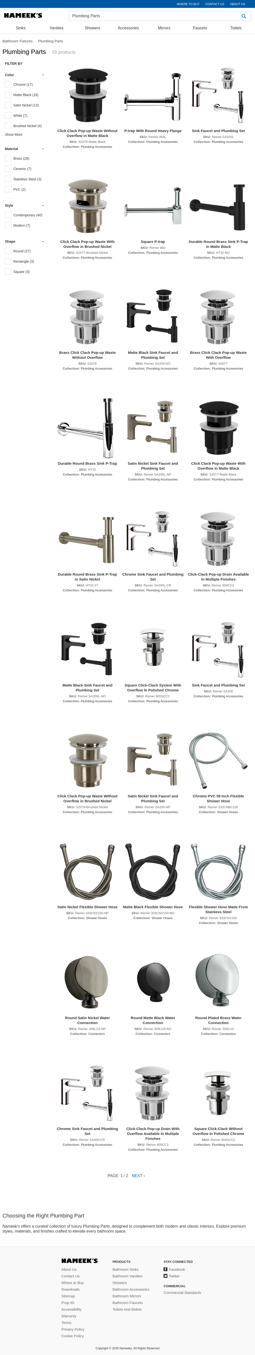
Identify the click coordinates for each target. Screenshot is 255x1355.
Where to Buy (72, 1283)
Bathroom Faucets (127, 1303)
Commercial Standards (182, 1292)
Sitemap (68, 1296)
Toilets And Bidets (127, 1309)
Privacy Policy (72, 1329)
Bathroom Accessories (130, 1289)
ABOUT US (237, 4)
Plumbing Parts (50, 41)
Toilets (235, 28)
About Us (69, 1269)
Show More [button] (13, 135)
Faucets (200, 28)
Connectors (96, 1034)
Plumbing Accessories (96, 147)
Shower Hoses (227, 812)
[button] (244, 16)
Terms (66, 1323)
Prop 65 (67, 1303)
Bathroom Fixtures (17, 41)
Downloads (70, 1289)
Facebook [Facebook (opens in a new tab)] (177, 1269)
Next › (138, 1176)
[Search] (160, 16)
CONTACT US (214, 4)
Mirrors (164, 28)
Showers (92, 28)
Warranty (68, 1316)
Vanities (57, 28)
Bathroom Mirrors (126, 1296)
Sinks (20, 28)
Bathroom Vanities (127, 1276)
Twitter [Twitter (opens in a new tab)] (174, 1276)
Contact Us (70, 1276)
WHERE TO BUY (188, 4)
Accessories (128, 28)
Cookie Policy (72, 1336)
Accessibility (71, 1309)
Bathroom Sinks (125, 1269)
